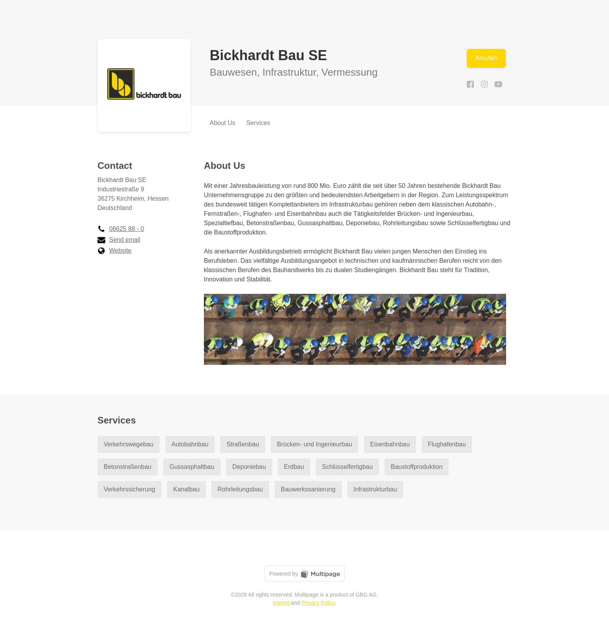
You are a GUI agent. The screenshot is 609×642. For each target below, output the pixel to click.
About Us (222, 123)
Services (258, 123)
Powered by (304, 574)
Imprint (281, 603)
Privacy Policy (318, 603)
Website (114, 250)
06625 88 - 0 (120, 229)
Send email (118, 239)
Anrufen (486, 58)
